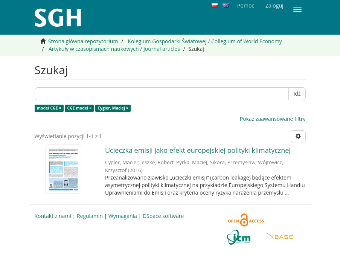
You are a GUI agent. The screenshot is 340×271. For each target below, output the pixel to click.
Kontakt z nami (53, 215)
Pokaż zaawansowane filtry (273, 118)
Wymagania (122, 215)
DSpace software (163, 215)
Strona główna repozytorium (83, 41)
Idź (296, 93)
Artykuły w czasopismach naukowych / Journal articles (114, 48)
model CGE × (49, 108)
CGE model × (79, 108)
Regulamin (90, 215)
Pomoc (245, 5)
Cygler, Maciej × (113, 108)
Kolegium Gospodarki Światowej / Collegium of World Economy (205, 41)
